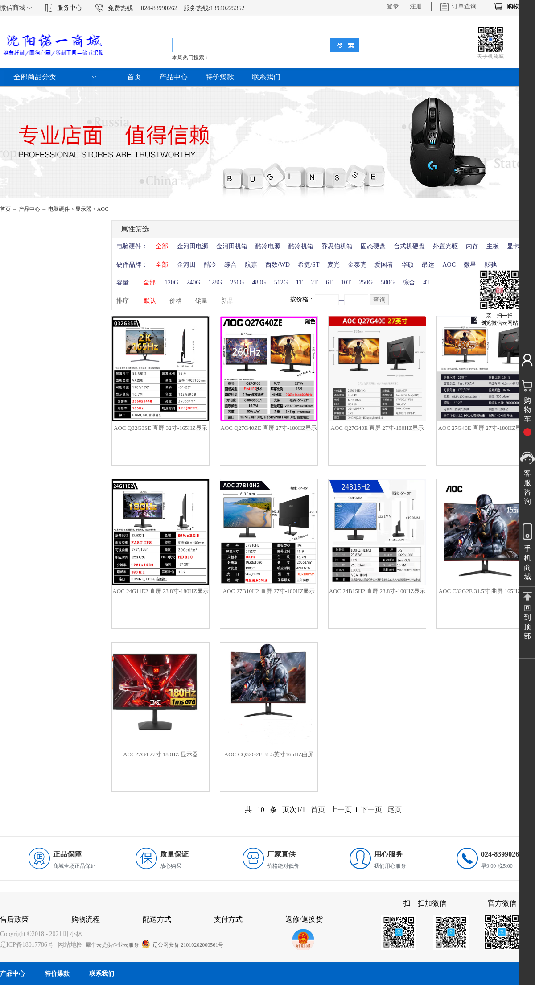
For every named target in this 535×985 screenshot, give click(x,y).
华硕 (407, 264)
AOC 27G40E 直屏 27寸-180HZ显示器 (485, 427)
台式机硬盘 (409, 246)
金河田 (186, 264)
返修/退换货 (304, 919)
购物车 (516, 6)
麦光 (333, 264)
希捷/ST (308, 264)
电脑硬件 (59, 209)
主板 (492, 246)
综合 (230, 264)
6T (329, 282)
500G (388, 282)
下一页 (371, 809)
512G (281, 282)
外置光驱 (445, 246)
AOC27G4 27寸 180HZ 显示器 (160, 754)
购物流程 (85, 919)
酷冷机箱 (300, 246)
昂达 (428, 264)
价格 (175, 300)
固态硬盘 (373, 246)
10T (346, 282)
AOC (102, 209)
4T (426, 282)
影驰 (490, 264)
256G (237, 282)
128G (215, 282)
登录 (393, 6)
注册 (416, 6)
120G (171, 282)
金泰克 (357, 264)
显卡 (513, 246)
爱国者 (383, 264)
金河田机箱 (231, 246)
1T (299, 282)
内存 (472, 246)
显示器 (83, 209)
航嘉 (251, 264)
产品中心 (29, 209)
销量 (201, 300)
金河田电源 (192, 246)
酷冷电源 (267, 246)
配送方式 (157, 919)
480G (259, 282)
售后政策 (14, 919)
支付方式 (228, 919)
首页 (134, 77)
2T (314, 282)
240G (193, 282)
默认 (150, 300)
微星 (470, 264)
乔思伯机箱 (337, 246)
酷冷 (210, 264)
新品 (227, 300)
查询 (379, 300)
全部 (162, 246)
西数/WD (277, 264)
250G (366, 282)
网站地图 (69, 944)
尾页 (394, 809)
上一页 (341, 809)
